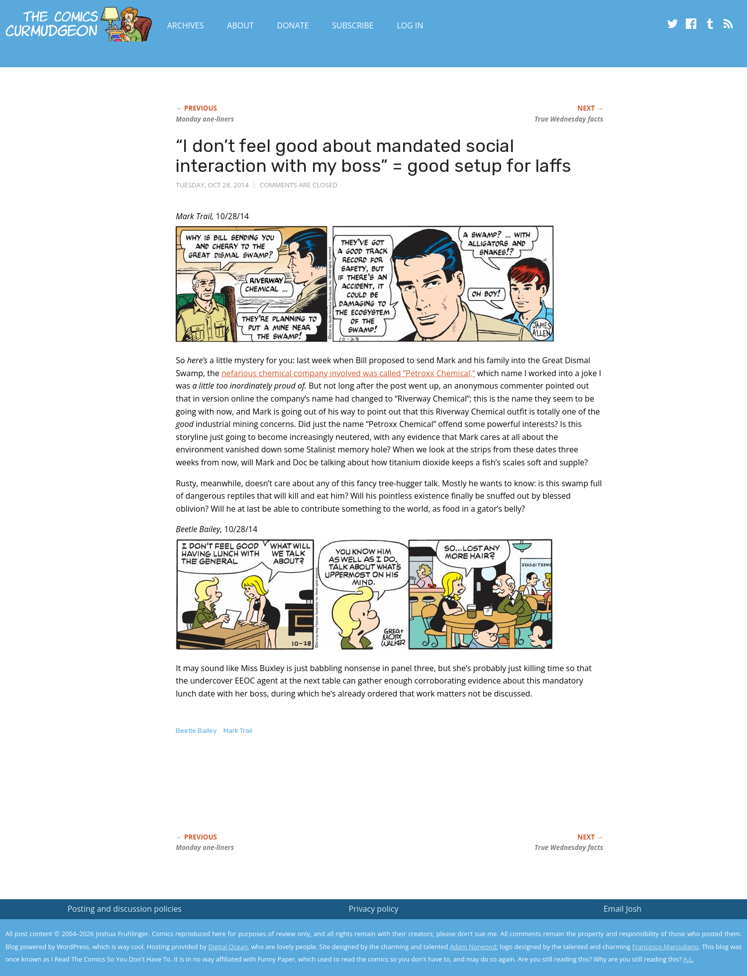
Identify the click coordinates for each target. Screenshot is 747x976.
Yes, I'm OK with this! (663, 939)
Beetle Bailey (196, 730)
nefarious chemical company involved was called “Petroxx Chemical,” (348, 373)
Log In (410, 25)
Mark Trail (237, 730)
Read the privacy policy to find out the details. (658, 913)
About (240, 25)
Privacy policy (373, 908)
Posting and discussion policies (124, 908)
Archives (185, 25)
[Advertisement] (357, 794)
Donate (293, 25)
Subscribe (352, 25)
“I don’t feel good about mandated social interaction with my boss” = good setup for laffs (373, 155)
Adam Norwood (473, 946)
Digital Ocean (228, 946)
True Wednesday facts (568, 119)
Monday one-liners (205, 119)
